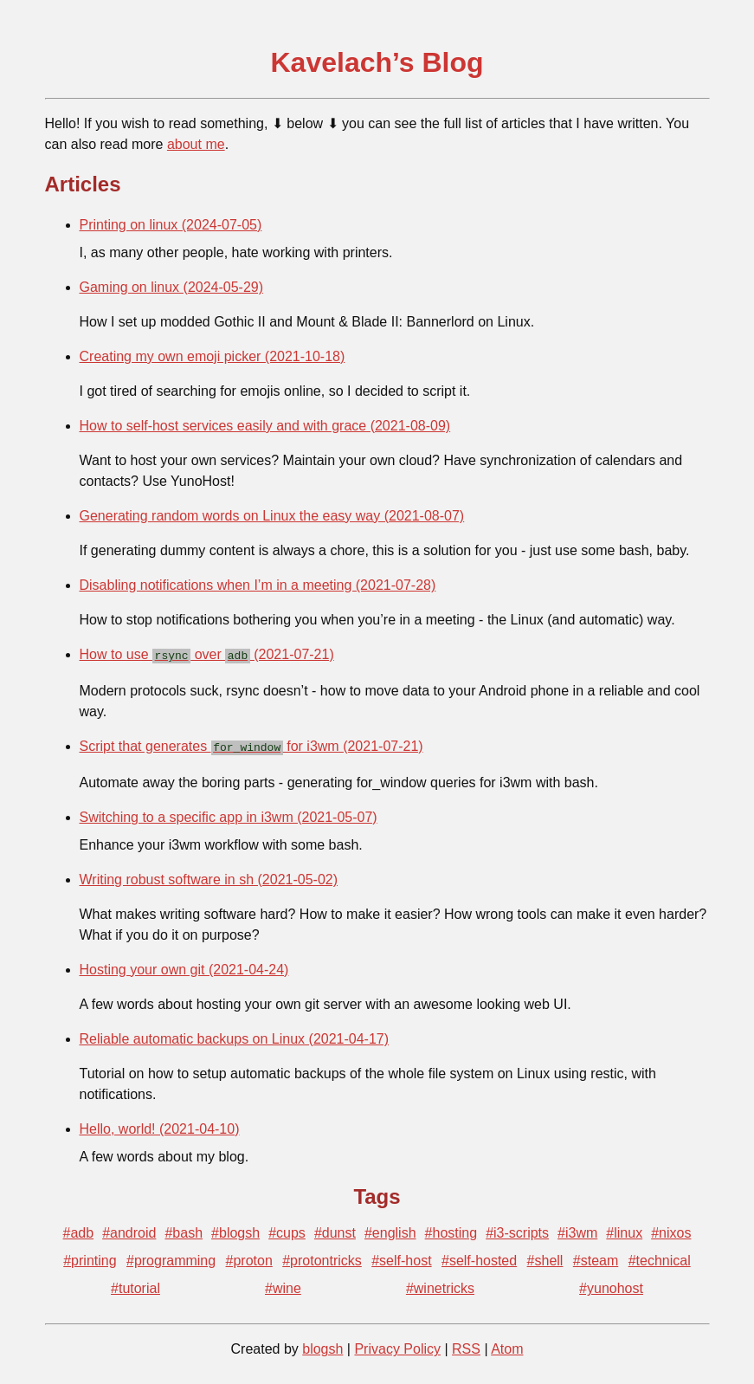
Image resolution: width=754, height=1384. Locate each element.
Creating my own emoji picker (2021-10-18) (212, 356)
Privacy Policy (397, 1345)
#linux (624, 1229)
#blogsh (235, 1229)
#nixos (671, 1229)
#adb (78, 1229)
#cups (287, 1229)
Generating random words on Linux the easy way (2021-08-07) (272, 515)
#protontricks (322, 1257)
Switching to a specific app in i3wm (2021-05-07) (228, 813)
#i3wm (577, 1229)
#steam (595, 1257)
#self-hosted (479, 1257)
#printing (89, 1257)
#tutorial (135, 1284)
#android (129, 1229)
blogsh (322, 1345)
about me (196, 144)
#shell (545, 1257)
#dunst (335, 1229)
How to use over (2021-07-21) (207, 654)
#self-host (401, 1257)
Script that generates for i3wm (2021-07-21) (251, 744)
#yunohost (611, 1284)
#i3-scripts (517, 1229)
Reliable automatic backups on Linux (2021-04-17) (235, 1035)
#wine (283, 1284)
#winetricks (440, 1284)
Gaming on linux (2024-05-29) (172, 287)
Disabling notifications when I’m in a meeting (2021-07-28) (258, 585)
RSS (466, 1345)
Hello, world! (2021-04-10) (160, 1125)
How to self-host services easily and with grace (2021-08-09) (265, 425)
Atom (507, 1345)
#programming (171, 1257)
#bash (183, 1229)
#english (390, 1229)
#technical (659, 1257)
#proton (249, 1257)
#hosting (451, 1229)
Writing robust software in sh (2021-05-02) (209, 876)
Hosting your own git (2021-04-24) (184, 966)
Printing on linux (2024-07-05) (171, 224)
